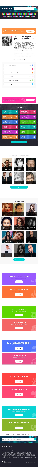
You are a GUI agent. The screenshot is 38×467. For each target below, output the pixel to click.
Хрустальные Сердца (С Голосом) (20, 242)
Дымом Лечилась (24, 112)
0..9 (3, 16)
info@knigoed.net (7, 462)
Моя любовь (5, 132)
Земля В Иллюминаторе (7, 137)
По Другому (29, 228)
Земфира (19, 169)
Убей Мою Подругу (6, 122)
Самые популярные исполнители (19, 156)
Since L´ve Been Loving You (31, 73)
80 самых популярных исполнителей (19, 187)
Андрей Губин (32, 183)
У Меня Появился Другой (8, 117)
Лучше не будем (18, 215)
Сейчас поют (19, 107)
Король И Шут (8, 169)
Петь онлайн (30, 31)
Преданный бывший (7, 215)
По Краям (29, 242)
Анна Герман (20, 183)
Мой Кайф (23, 132)
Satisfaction (23, 122)
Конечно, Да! (18, 228)
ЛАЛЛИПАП (5, 127)
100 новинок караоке (19, 259)
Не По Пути (23, 137)
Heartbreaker (31, 76)
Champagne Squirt (6, 112)
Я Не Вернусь (23, 127)
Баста (30, 169)
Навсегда (5, 228)
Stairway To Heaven (31, 65)
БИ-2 (6, 183)
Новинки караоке (19, 201)
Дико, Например (24, 117)
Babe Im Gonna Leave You (31, 80)
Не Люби (29, 215)
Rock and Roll (31, 69)
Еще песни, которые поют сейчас (19, 141)
